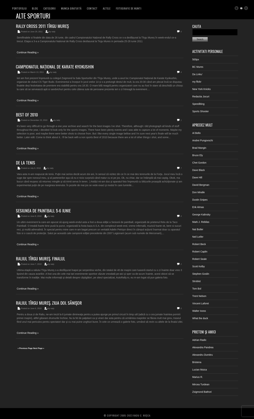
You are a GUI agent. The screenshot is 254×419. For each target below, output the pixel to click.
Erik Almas (198, 207)
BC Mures (197, 66)
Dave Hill (197, 177)
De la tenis (25, 162)
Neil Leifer (197, 236)
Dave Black (198, 170)
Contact (92, 8)
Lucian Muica (199, 369)
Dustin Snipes (199, 199)
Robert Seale (199, 259)
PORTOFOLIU (19, 8)
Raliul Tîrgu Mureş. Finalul (40, 258)
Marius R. (197, 377)
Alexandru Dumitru (202, 354)
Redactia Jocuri (200, 96)
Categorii (49, 8)
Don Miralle (198, 192)
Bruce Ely (197, 155)
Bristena (196, 362)
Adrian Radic (199, 340)
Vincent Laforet (200, 303)
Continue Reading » (28, 52)
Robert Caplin (199, 251)
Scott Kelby (198, 266)
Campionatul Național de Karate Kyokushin (55, 66)
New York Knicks (201, 89)
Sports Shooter (200, 111)
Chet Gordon (199, 162)
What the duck (200, 318)
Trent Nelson (199, 296)
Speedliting (198, 104)
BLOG (35, 8)
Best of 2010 (27, 114)
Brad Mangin (199, 147)
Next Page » (38, 348)
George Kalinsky (201, 214)
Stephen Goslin (200, 273)
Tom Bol (196, 288)
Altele (107, 8)
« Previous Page (25, 348)
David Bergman (200, 184)
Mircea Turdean (200, 384)
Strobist (196, 281)
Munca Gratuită (71, 8)
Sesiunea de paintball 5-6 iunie (43, 210)
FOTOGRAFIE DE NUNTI (128, 8)
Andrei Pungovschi (202, 140)
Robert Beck (199, 244)
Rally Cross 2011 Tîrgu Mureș (42, 26)
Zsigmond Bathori (202, 391)
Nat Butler (197, 229)
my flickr (196, 81)
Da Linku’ (197, 74)
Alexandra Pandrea (202, 347)
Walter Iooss (199, 310)
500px (195, 59)
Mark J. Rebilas (200, 222)
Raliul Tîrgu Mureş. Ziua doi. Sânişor (49, 303)
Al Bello (196, 133)
